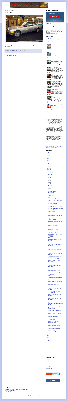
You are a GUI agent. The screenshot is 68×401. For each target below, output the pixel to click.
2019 (48, 163)
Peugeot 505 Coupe (51, 211)
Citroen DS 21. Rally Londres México (54, 310)
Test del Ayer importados (51, 362)
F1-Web (48, 359)
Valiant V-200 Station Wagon (53, 203)
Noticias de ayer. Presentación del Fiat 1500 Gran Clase (56, 82)
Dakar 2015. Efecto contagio (53, 225)
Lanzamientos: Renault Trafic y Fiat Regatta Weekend (56, 45)
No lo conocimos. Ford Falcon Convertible (55, 189)
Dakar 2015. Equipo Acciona (53, 316)
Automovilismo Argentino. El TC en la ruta (55, 258)
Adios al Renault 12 (54, 60)
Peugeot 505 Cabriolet (52, 209)
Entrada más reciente (9, 94)
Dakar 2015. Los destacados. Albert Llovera (55, 221)
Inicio (24, 94)
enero (49, 188)
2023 (48, 157)
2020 (48, 161)
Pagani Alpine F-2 (54, 89)
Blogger (40, 395)
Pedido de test (49, 38)
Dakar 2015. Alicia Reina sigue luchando (55, 281)
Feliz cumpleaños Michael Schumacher (55, 318)
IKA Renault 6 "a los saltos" (52, 201)
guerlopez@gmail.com (53, 33)
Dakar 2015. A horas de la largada (54, 328)
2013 (48, 335)
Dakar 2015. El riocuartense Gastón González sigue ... (54, 261)
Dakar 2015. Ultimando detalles (53, 327)
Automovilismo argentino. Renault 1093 (55, 277)
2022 (48, 158)
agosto (49, 177)
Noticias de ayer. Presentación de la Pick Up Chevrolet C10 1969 (57, 52)
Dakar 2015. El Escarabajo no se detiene (55, 296)
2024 (48, 155)
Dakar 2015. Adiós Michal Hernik (53, 284)
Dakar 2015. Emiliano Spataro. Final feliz (55, 215)
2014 (48, 334)
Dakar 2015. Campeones (52, 219)
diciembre (49, 171)
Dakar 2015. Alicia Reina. (52, 319)
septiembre (50, 175)
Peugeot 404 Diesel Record (52, 292)
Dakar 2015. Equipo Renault (53, 323)
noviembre (50, 172)
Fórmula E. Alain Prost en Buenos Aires (55, 249)
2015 (48, 169)
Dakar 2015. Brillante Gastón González (55, 282)
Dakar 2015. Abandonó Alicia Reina (54, 270)
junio (49, 180)
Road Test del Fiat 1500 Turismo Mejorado (55, 208)
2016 (48, 168)
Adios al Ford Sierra (54, 67)
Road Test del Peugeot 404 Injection (54, 291)
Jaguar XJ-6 (50, 197)
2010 (48, 340)
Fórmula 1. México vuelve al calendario (55, 200)
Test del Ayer (60, 27)
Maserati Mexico (50, 205)
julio (48, 179)
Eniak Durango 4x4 (51, 195)
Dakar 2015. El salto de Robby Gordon (54, 315)
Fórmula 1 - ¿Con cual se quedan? (54, 198)
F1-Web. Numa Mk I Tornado (53, 232)
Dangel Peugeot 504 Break (52, 311)
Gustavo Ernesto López (10, 390)
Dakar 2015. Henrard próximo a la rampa (55, 313)
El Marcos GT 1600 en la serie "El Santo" (55, 206)
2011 (48, 338)
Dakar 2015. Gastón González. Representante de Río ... (53, 322)
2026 (48, 152)
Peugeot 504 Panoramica (52, 231)
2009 (48, 342)
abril (48, 183)
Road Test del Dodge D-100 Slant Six (54, 331)
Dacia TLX (53, 74)
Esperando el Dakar (51, 330)
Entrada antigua (39, 94)
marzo (49, 185)
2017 (48, 166)
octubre (49, 174)
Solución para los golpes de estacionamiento (52, 192)
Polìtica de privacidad (8, 392)
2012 (48, 337)
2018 (48, 165)
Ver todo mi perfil (49, 368)
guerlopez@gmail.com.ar (11, 391)
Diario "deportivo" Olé (51, 308)
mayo (49, 182)
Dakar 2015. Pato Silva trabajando (54, 325)
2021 (48, 160)
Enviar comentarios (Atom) (14, 96)
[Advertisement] (23, 88)
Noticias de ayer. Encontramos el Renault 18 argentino (57, 97)
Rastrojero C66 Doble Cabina (53, 229)
